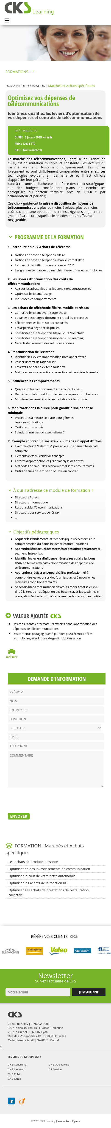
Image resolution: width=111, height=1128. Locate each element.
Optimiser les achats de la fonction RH (37, 883)
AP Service (55, 1069)
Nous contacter (32, 150)
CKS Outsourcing (59, 1064)
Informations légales (69, 1121)
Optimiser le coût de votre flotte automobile (42, 876)
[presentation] (43, 800)
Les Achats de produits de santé (33, 862)
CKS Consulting (17, 1064)
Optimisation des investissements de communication (49, 869)
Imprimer (11, 657)
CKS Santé (14, 1078)
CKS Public (14, 1074)
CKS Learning (16, 1069)
